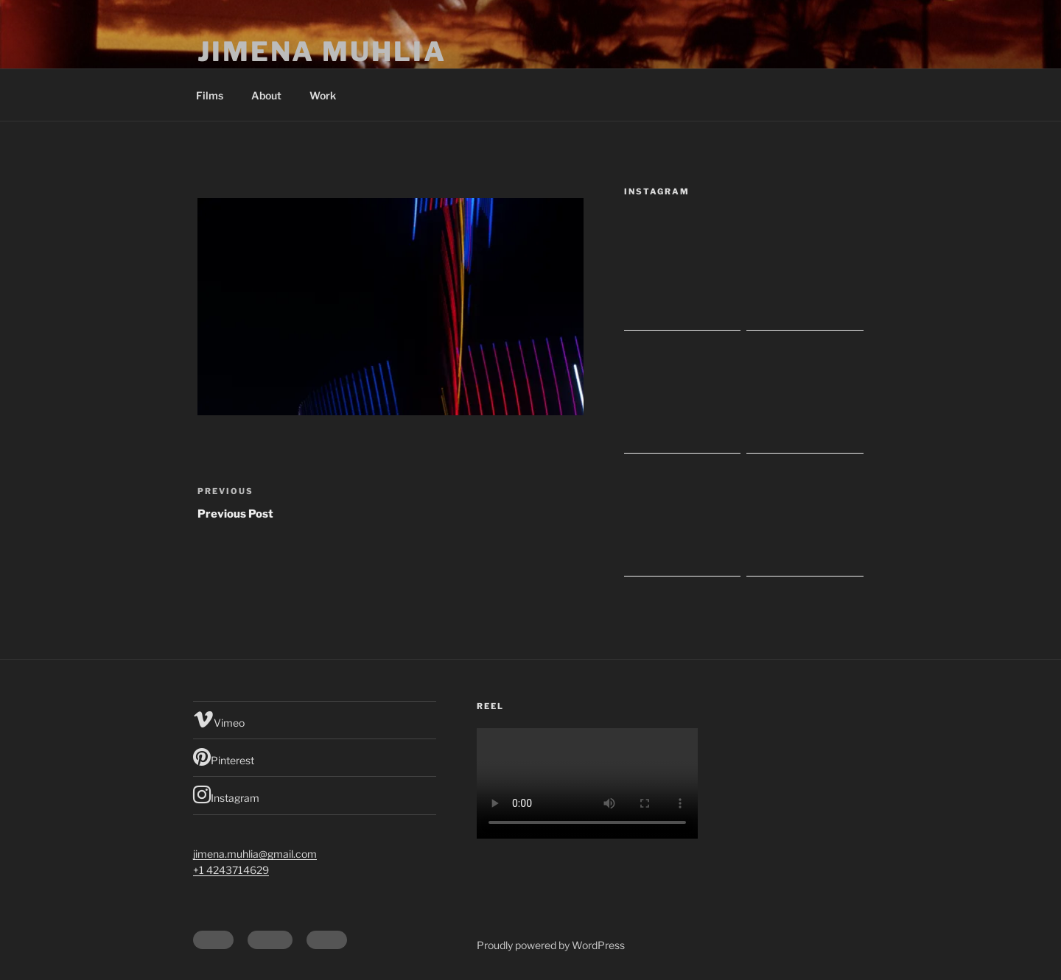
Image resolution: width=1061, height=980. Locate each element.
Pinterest (223, 757)
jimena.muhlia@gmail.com (255, 853)
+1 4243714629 (231, 870)
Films (209, 95)
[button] (390, 306)
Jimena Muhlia (321, 51)
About (266, 95)
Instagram (226, 794)
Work (322, 95)
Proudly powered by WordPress (551, 945)
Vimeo (219, 719)
